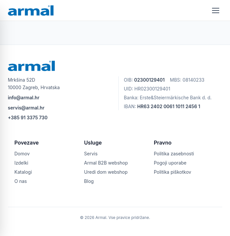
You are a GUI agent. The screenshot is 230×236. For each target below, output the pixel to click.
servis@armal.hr (26, 107)
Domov (22, 153)
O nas (20, 181)
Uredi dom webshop (105, 172)
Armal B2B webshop (106, 163)
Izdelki (21, 163)
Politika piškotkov (172, 172)
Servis (90, 153)
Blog (89, 181)
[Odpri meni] (215, 10)
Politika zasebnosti (174, 153)
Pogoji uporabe (170, 163)
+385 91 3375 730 (28, 117)
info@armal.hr (23, 97)
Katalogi (23, 172)
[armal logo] (31, 10)
